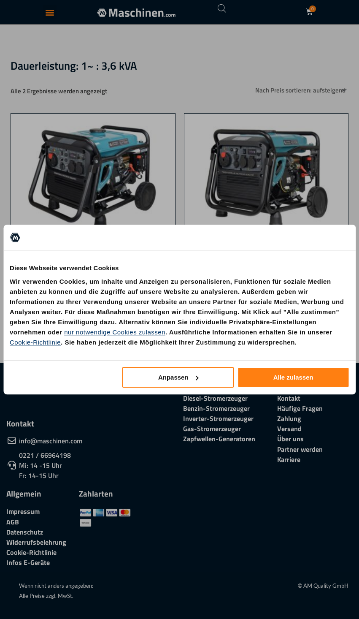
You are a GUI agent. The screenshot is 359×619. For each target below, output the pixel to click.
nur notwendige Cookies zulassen (114, 332)
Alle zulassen (293, 377)
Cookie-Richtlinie (35, 342)
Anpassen (178, 377)
